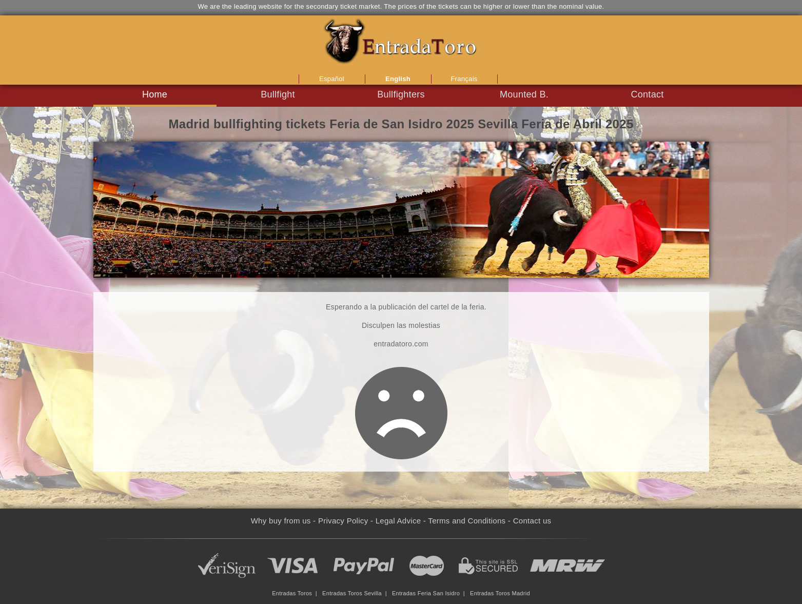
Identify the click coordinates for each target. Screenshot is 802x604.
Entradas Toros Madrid (500, 593)
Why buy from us (281, 520)
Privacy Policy (343, 520)
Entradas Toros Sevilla (352, 593)
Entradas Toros (292, 593)
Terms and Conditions (466, 520)
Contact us (532, 520)
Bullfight (278, 94)
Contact (647, 94)
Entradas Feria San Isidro (426, 593)
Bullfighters (401, 94)
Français (464, 79)
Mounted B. (524, 94)
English (397, 79)
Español (331, 79)
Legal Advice (398, 520)
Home (154, 94)
